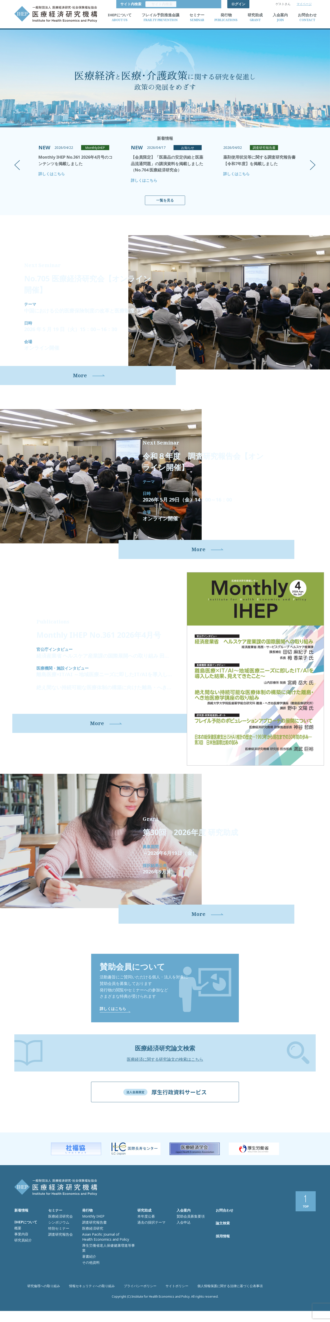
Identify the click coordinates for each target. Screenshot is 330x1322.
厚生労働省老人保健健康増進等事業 (108, 1257)
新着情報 (21, 1226)
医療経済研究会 (59, 1231)
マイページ (304, 4)
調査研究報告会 (59, 1247)
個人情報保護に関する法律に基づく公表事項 (225, 1302)
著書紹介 (88, 1263)
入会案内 (184, 1226)
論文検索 (223, 1239)
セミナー (55, 1226)
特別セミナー (58, 1242)
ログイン (238, 4)
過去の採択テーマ (150, 1236)
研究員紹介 (22, 1253)
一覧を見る (165, 200)
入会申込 (183, 1236)
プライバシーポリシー (140, 1302)
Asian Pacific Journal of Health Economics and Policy (103, 1249)
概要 (17, 1243)
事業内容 (20, 1248)
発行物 (87, 1226)
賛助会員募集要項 (190, 1231)
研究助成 (144, 1226)
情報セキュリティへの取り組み (95, 1302)
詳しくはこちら (51, 173)
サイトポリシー (175, 1302)
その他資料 (90, 1268)
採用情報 (223, 1253)
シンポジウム (58, 1236)
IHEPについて (25, 1237)
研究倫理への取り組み (50, 1302)
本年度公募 (145, 1231)
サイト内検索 (206, 4)
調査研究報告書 (93, 1236)
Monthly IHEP (92, 1231)
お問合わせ (224, 1226)
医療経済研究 (92, 1242)
